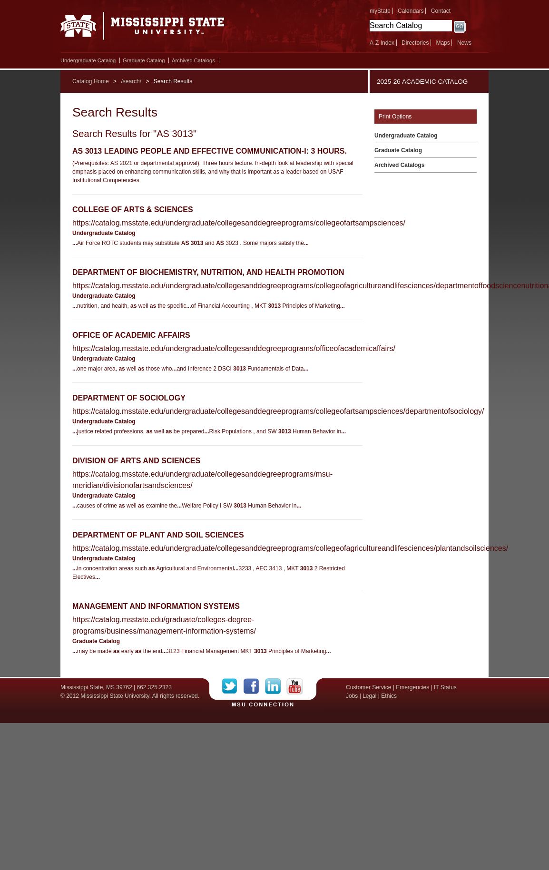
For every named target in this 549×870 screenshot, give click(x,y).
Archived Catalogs (193, 60)
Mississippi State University (142, 28)
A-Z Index (382, 42)
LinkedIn (275, 686)
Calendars (411, 11)
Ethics (389, 696)
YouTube (294, 686)
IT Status (445, 687)
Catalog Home (90, 81)
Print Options (395, 116)
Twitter (233, 686)
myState (380, 11)
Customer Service (368, 687)
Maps (443, 42)
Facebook (254, 686)
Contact (441, 11)
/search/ (131, 81)
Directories (415, 42)
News (464, 42)
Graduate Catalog (144, 60)
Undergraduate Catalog (88, 60)
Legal (369, 696)
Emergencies (412, 687)
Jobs (352, 696)
